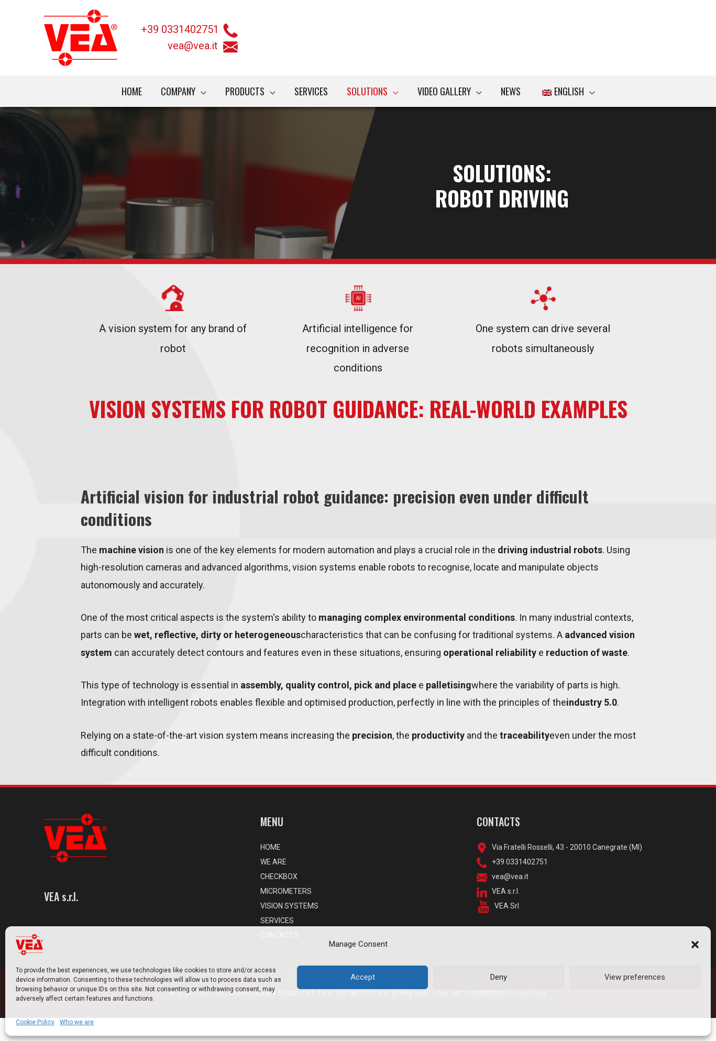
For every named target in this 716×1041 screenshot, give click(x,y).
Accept (362, 976)
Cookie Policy (35, 1022)
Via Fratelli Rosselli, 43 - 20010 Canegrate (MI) (566, 871)
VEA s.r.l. (505, 915)
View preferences (634, 976)
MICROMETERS (287, 915)
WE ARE (274, 885)
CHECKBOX (281, 900)
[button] (695, 944)
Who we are (76, 1022)
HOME (271, 871)
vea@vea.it (203, 45)
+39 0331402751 (180, 29)
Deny (498, 976)
